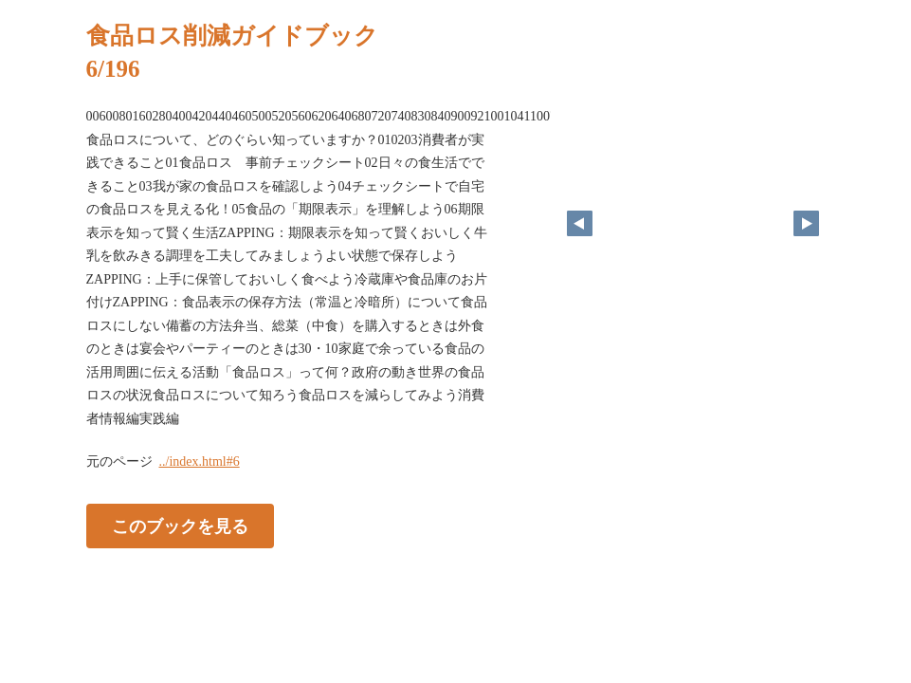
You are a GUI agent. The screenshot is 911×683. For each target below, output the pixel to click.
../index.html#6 (199, 461)
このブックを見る (180, 526)
